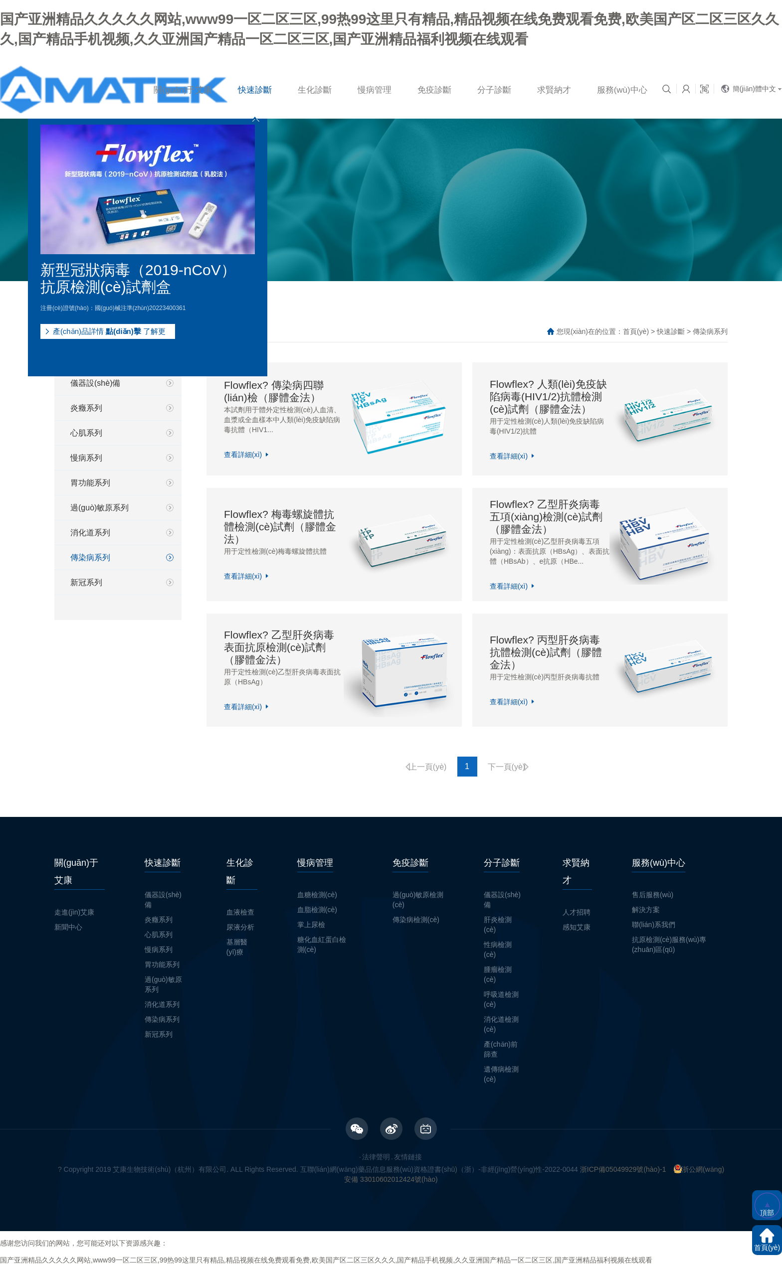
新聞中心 (68, 927)
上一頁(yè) (428, 767)
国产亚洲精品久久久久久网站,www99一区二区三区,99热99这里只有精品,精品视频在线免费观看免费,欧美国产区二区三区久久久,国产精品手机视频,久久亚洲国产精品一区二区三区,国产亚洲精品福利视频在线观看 (326, 1260)
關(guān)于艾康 (183, 90)
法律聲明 (376, 1157)
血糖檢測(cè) (317, 895)
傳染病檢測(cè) (415, 920)
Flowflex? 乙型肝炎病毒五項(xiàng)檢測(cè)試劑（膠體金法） (546, 516)
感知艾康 (576, 927)
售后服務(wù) (652, 895)
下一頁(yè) (507, 767)
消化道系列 (90, 532)
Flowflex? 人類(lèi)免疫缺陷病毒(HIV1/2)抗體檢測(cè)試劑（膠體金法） (548, 396)
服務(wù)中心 (622, 90)
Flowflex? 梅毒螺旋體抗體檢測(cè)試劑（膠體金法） (280, 526)
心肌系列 (86, 433)
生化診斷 (315, 90)
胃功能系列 (90, 482)
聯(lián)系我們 (653, 925)
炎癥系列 (86, 408)
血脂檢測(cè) (317, 910)
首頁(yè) (636, 331)
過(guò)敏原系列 (99, 507)
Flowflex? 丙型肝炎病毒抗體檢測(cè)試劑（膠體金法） (546, 652)
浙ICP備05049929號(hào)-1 (623, 1169)
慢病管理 (374, 90)
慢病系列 (86, 458)
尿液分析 (240, 927)
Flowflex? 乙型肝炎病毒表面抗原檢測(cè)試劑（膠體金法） (279, 647)
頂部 (767, 1213)
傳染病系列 (90, 557)
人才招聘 (576, 912)
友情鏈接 (408, 1157)
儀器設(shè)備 (95, 383)
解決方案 (646, 910)
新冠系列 (86, 582)
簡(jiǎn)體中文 (754, 89)
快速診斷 (255, 90)
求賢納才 (554, 90)
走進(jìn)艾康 (74, 912)
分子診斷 (494, 90)
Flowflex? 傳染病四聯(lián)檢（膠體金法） (274, 391)
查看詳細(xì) (243, 455)
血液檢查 (240, 912)
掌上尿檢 (311, 925)
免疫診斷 (434, 90)
